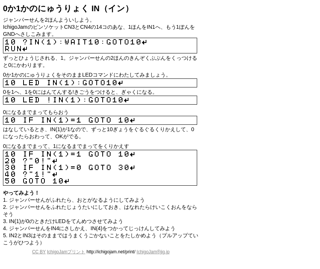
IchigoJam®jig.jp (153, 251)
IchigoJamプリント (66, 251)
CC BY (39, 251)
